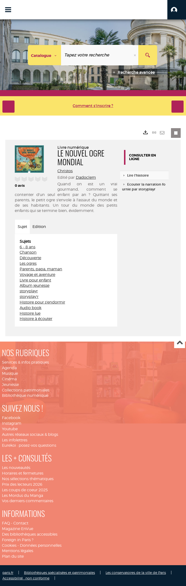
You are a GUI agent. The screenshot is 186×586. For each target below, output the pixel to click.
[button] (176, 9)
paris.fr (7, 572)
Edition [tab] (39, 226)
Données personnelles (41, 545)
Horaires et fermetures (22, 473)
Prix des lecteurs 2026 (22, 484)
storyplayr (29, 291)
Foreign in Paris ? (17, 540)
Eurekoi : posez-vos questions (29, 445)
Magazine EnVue (17, 528)
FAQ (6, 523)
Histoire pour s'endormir (42, 302)
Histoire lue (30, 313)
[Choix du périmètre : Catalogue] (44, 55)
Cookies (9, 545)
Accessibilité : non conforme (25, 578)
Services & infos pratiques (25, 362)
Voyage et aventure (37, 274)
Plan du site (13, 556)
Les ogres (28, 263)
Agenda (9, 368)
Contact (20, 523)
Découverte (30, 258)
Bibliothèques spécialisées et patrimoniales (59, 572)
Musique (10, 373)
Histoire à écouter (36, 318)
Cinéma (9, 379)
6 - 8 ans (27, 247)
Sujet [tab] (22, 226)
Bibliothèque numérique (25, 395)
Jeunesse (10, 384)
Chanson (28, 252)
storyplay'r (29, 296)
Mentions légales (17, 550)
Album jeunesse (34, 285)
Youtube (10, 429)
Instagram (11, 423)
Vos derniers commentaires (27, 501)
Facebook (11, 417)
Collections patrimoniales (25, 390)
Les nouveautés (16, 467)
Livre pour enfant (35, 280)
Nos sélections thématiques (28, 479)
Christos (65, 171)
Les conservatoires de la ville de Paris (136, 572)
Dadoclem (86, 177)
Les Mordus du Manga (22, 495)
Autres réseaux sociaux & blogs (30, 434)
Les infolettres (14, 440)
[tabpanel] (66, 280)
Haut (179, 343)
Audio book (30, 307)
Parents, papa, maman (41, 269)
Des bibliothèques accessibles (29, 534)
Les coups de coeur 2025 (25, 490)
